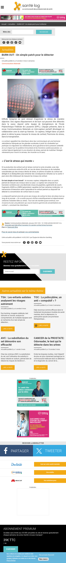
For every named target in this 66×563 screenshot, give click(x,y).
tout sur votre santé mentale (50, 464)
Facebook (4, 42)
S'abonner (47, 271)
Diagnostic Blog (12, 227)
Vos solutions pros (50, 480)
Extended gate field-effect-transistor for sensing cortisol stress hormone (28, 225)
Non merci (43, 559)
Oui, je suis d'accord (46, 555)
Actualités (11, 24)
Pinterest (11, 42)
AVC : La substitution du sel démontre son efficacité (14, 341)
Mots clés (6, 32)
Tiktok (15, 42)
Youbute (20, 42)
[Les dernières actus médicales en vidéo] (33, 515)
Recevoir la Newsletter (33, 443)
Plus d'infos (11, 560)
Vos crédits (50, 472)
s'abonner (10, 549)
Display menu (2, 7)
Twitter (8, 42)
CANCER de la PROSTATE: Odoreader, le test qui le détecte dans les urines (49, 341)
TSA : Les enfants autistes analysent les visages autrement (16, 300)
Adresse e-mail (9, 268)
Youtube (40, 242)
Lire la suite (7, 329)
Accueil (3, 24)
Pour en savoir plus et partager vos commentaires (20, 232)
